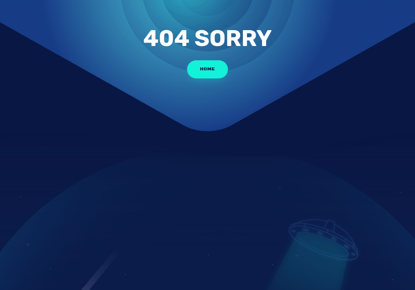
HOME (207, 69)
